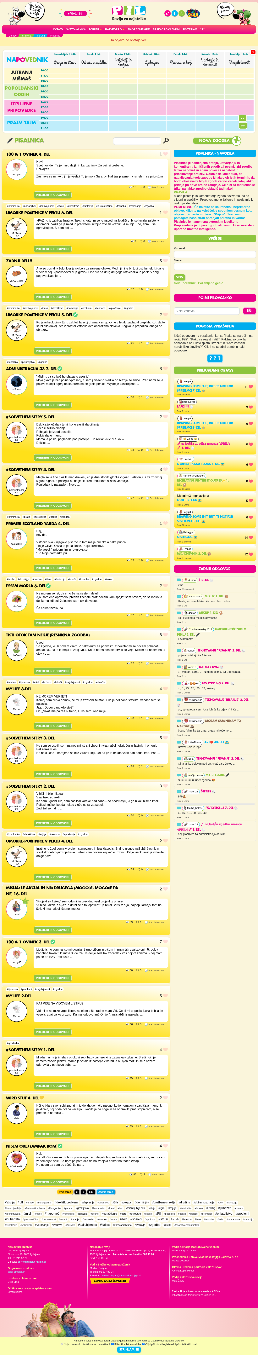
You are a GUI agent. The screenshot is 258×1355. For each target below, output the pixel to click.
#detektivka (73, 206)
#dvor (48, 579)
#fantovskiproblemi (35, 1208)
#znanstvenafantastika (186, 1225)
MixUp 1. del (216, 596)
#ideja (152, 1208)
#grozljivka (13, 1043)
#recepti (63, 1219)
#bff (20, 1202)
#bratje (26, 516)
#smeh (113, 1219)
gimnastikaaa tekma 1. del (200, 464)
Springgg (187, 537)
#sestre (102, 1219)
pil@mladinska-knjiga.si (32, 1261)
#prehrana (206, 1213)
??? (202, 29)
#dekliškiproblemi (66, 1202)
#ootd (123, 1213)
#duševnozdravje (203, 1202)
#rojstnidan (88, 1219)
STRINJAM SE (129, 1349)
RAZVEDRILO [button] (113, 29)
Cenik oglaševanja (110, 1281)
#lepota (199, 1208)
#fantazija (87, 206)
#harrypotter (98, 1208)
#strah (174, 1219)
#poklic (53, 516)
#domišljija (72, 308)
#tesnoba (121, 206)
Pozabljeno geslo (210, 283)
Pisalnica (25, 141)
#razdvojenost (46, 206)
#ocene (95, 1213)
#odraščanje (109, 1213)
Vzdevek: (180, 248)
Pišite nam (190, 29)
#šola (123, 1219)
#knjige (42, 834)
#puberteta (12, 1219)
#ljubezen (24, 682)
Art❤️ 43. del (216, 742)
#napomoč (52, 1213)
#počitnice (169, 1213)
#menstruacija (12, 1213)
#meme (239, 1208)
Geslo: (178, 260)
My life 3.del (217, 775)
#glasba (68, 1208)
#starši (72, 579)
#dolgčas (126, 1202)
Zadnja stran (105, 1191)
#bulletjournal (44, 1202)
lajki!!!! (185, 406)
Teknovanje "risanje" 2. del (221, 650)
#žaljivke (70, 1225)
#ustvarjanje (233, 1219)
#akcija (10, 1202)
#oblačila (101, 682)
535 (91, 1191)
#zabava (57, 1224)
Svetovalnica (76, 29)
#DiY (115, 1202)
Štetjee (206, 580)
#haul (111, 1208)
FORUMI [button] (94, 29)
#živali (167, 1224)
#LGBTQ (210, 1208)
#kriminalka (13, 206)
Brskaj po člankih (166, 29)
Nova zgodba (214, 141)
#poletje (193, 1213)
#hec (120, 1208)
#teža (220, 1219)
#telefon (11, 682)
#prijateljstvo (28, 362)
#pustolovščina (104, 206)
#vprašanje (135, 206)
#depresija (87, 1202)
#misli (60, 206)
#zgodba (149, 206)
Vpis (179, 277)
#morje (38, 1214)
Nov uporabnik (184, 283)
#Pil (158, 1213)
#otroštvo (135, 1213)
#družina (37, 579)
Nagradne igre (139, 29)
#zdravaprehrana (122, 1225)
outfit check (189, 500)
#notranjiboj (29, 206)
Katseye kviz (211, 667)
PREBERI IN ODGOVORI (52, 194)
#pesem (148, 1214)
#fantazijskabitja (13, 1208)
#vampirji (247, 1219)
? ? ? (215, 358)
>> (243, 125)
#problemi (86, 308)
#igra (161, 1208)
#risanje (74, 1219)
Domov (58, 29)
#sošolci (46, 682)
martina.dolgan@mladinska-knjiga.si (121, 1275)
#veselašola (11, 1225)
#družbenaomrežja (163, 1202)
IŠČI (249, 310)
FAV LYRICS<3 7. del (218, 683)
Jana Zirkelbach (16, 1271)
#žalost (109, 579)
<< (242, 118)
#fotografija (54, 1208)
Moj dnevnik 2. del (194, 553)
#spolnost (150, 1219)
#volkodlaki (26, 1225)
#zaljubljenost (72, 682)
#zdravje (140, 1224)
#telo (198, 1219)
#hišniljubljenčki (135, 1208)
